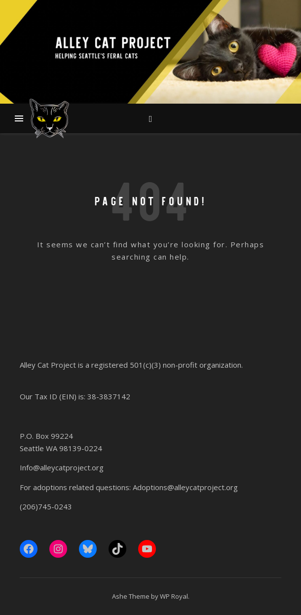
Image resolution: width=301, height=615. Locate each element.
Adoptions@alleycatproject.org (185, 487)
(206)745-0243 (46, 506)
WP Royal (174, 596)
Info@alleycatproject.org (62, 467)
